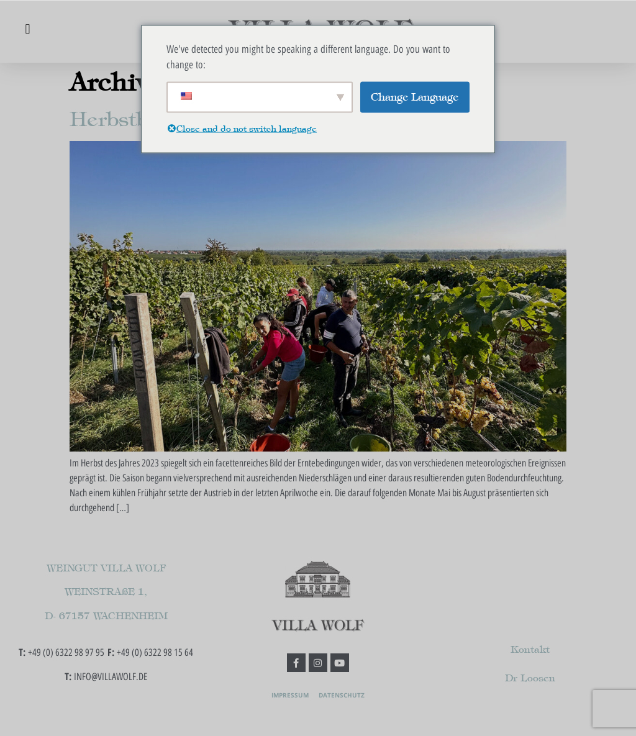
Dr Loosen (530, 677)
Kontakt (530, 649)
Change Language (414, 96)
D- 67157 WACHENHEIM (106, 615)
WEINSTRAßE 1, (106, 591)
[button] (28, 29)
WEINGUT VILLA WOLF (106, 568)
